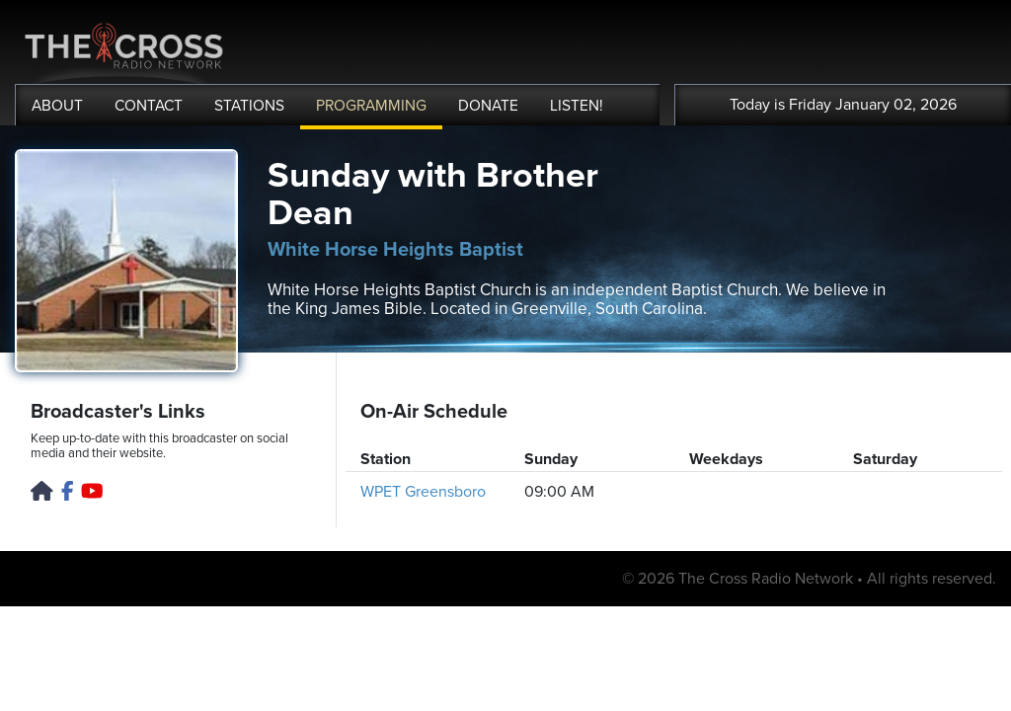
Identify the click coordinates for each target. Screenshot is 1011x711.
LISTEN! (576, 106)
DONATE (488, 106)
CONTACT (149, 106)
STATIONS (249, 106)
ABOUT (57, 106)
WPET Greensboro (423, 492)
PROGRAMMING (371, 106)
